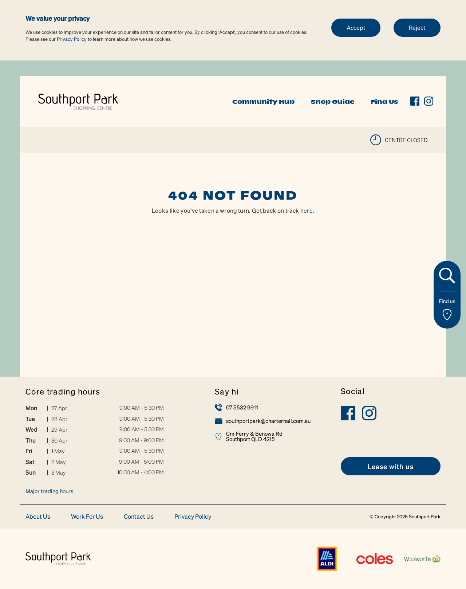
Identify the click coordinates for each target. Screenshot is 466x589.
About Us (37, 517)
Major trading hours (49, 491)
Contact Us (139, 517)
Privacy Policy (72, 39)
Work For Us (87, 517)
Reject (417, 27)
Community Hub (263, 102)
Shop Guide (332, 102)
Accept (356, 27)
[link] (78, 101)
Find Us (384, 102)
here (306, 210)
